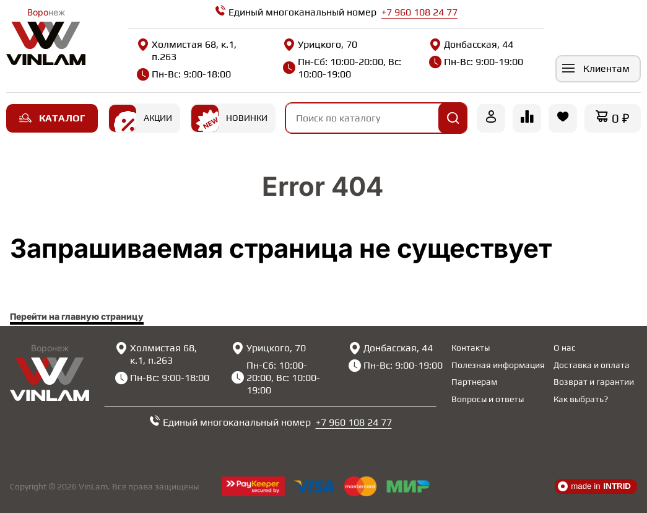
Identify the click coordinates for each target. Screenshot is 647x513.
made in (594, 486)
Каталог (52, 118)
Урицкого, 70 (318, 44)
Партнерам (474, 382)
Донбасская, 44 (467, 44)
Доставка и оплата (592, 365)
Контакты (470, 348)
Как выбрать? (581, 399)
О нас (565, 348)
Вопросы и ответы (487, 399)
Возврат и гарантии (594, 382)
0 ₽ (621, 118)
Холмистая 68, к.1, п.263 (187, 50)
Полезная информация (498, 365)
